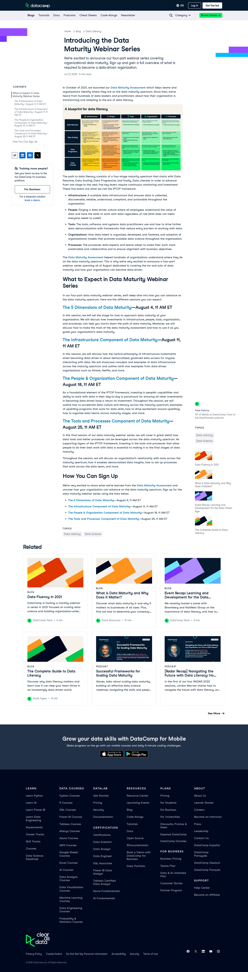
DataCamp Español (207, 845)
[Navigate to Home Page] (38, 5)
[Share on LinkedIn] (22, 155)
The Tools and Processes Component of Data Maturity (116, 421)
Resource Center (137, 795)
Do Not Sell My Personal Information (86, 954)
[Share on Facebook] (30, 155)
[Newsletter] (128, 15)
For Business (168, 809)
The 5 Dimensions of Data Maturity (97, 307)
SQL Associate (102, 863)
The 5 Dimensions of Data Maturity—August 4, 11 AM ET (30, 102)
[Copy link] (15, 155)
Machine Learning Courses (70, 899)
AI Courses (66, 869)
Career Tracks (35, 834)
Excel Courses (68, 862)
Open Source (135, 838)
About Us (200, 795)
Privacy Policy (34, 954)
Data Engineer (102, 856)
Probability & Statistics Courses (71, 920)
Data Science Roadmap (34, 857)
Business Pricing (170, 858)
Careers (199, 809)
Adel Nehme (202, 410)
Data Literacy (93, 31)
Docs (130, 831)
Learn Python (34, 795)
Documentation (103, 816)
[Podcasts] (69, 15)
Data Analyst (101, 849)
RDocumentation (137, 845)
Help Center (202, 887)
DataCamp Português (201, 854)
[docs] (56, 15)
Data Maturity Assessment (128, 87)
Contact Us (201, 838)
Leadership (201, 831)
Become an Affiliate (207, 894)
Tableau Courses (70, 824)
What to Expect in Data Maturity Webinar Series (26, 95)
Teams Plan (167, 866)
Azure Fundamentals (106, 891)
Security (98, 809)
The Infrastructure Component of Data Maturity (110, 339)
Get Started (100, 795)
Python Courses (69, 795)
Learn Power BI (35, 809)
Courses (31, 848)
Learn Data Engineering (33, 818)
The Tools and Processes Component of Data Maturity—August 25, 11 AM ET (31, 133)
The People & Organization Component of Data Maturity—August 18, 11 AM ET (31, 123)
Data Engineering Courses (70, 909)
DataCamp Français (207, 869)
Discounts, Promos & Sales (173, 825)
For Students (168, 802)
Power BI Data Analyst (102, 872)
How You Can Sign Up (25, 141)
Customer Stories (171, 883)
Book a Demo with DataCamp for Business (139, 855)
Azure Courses (68, 838)
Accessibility (119, 954)
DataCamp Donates (173, 841)
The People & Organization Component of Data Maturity (118, 378)
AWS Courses (68, 845)
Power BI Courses (70, 816)
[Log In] (194, 5)
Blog (78, 31)
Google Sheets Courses (68, 854)
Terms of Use (150, 954)
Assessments (34, 827)
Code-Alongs (135, 816)
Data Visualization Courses (71, 889)
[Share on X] (37, 155)
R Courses (66, 802)
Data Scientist (102, 842)
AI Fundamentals (104, 898)
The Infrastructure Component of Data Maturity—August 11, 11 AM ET (31, 112)
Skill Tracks (33, 841)
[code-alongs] (109, 15)
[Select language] (180, 5)
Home (67, 31)
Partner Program (171, 890)
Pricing (97, 802)
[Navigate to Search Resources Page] (171, 15)
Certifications (102, 835)
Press (197, 824)
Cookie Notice (54, 954)
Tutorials (132, 824)
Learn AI (31, 802)
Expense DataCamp (173, 834)
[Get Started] (212, 5)
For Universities (170, 816)
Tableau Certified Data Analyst (104, 882)
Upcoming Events (138, 802)
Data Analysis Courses (68, 878)
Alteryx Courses (69, 831)
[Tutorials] (44, 15)
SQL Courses (67, 809)
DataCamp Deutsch (207, 862)
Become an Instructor (208, 816)
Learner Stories (204, 802)
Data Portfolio (136, 866)
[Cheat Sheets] (88, 15)
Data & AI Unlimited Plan (173, 874)
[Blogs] (31, 15)
